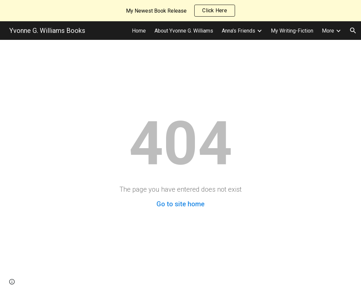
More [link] (328, 31)
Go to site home (180, 204)
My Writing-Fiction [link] (292, 31)
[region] (180, 10)
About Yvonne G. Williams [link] (183, 31)
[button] (353, 31)
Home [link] (139, 31)
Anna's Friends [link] (238, 31)
